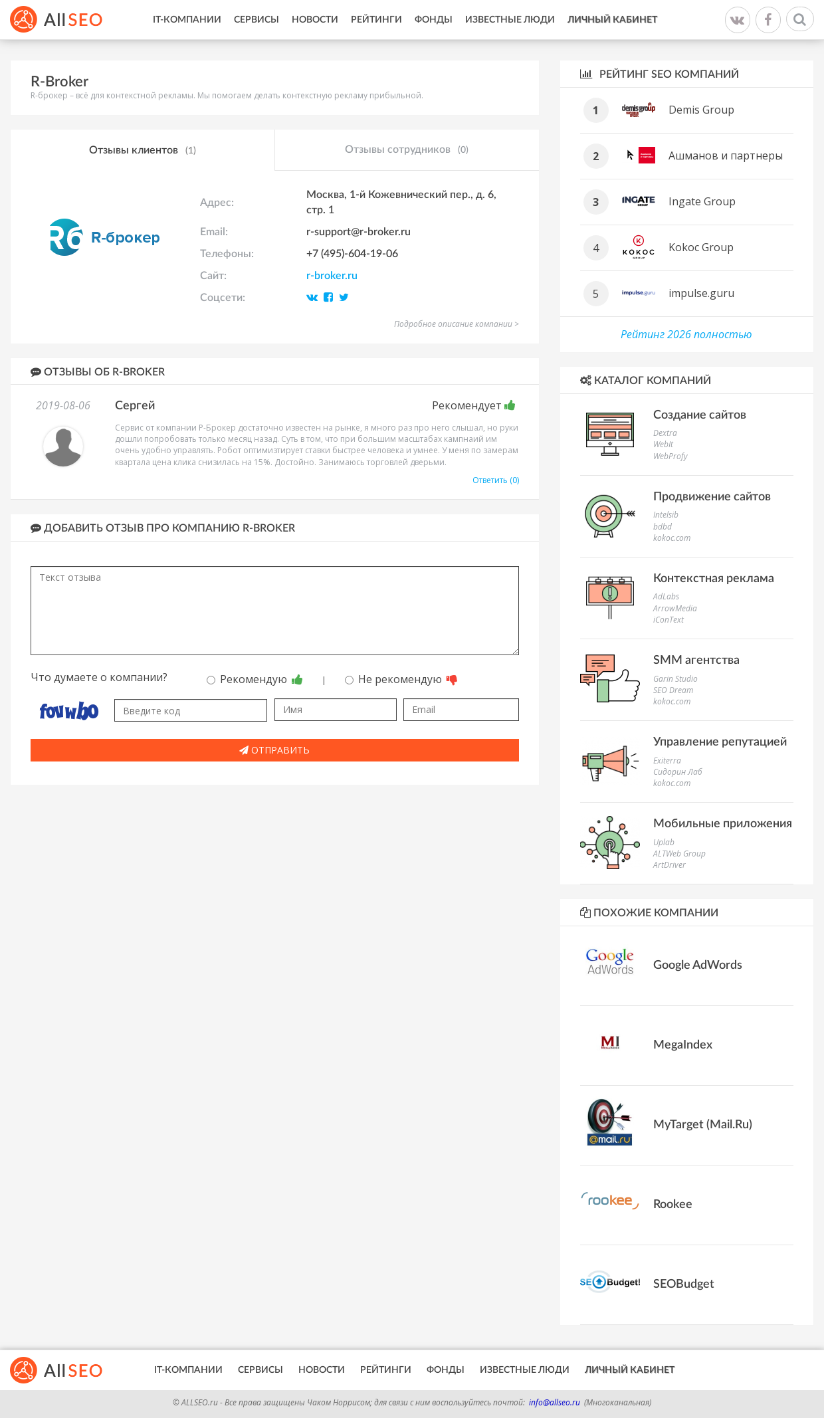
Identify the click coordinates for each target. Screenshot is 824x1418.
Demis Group (701, 109)
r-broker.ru (332, 275)
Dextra (665, 433)
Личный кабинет (612, 20)
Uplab (663, 842)
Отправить (274, 750)
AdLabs (666, 596)
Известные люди (510, 20)
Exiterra (667, 760)
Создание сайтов (699, 415)
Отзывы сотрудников (406, 150)
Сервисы (256, 20)
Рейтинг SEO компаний (659, 74)
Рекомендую (255, 679)
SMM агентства (696, 660)
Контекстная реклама (713, 579)
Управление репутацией (720, 742)
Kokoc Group (701, 247)
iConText (668, 619)
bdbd (662, 526)
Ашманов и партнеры (726, 155)
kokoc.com (671, 538)
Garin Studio (675, 678)
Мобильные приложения (722, 824)
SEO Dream (673, 690)
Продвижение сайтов (712, 497)
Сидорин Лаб (677, 771)
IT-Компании (187, 20)
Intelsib (665, 514)
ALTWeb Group (679, 853)
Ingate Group (702, 201)
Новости (315, 20)
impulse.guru (701, 293)
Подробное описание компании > (456, 324)
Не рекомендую (401, 679)
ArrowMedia (675, 608)
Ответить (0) (495, 480)
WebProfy (670, 456)
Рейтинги (376, 20)
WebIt (663, 444)
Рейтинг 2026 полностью (686, 334)
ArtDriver (669, 864)
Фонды (434, 20)
